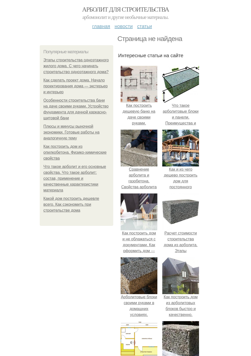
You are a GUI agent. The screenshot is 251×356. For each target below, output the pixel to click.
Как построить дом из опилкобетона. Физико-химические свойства (75, 152)
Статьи (144, 26)
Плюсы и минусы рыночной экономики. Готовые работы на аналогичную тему (71, 132)
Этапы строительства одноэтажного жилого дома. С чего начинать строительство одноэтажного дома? (76, 66)
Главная (101, 26)
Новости (123, 26)
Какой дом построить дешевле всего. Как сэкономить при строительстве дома (71, 204)
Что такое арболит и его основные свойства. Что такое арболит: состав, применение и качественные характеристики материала (74, 178)
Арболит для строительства (125, 9)
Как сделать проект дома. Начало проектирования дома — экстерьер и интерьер (75, 86)
